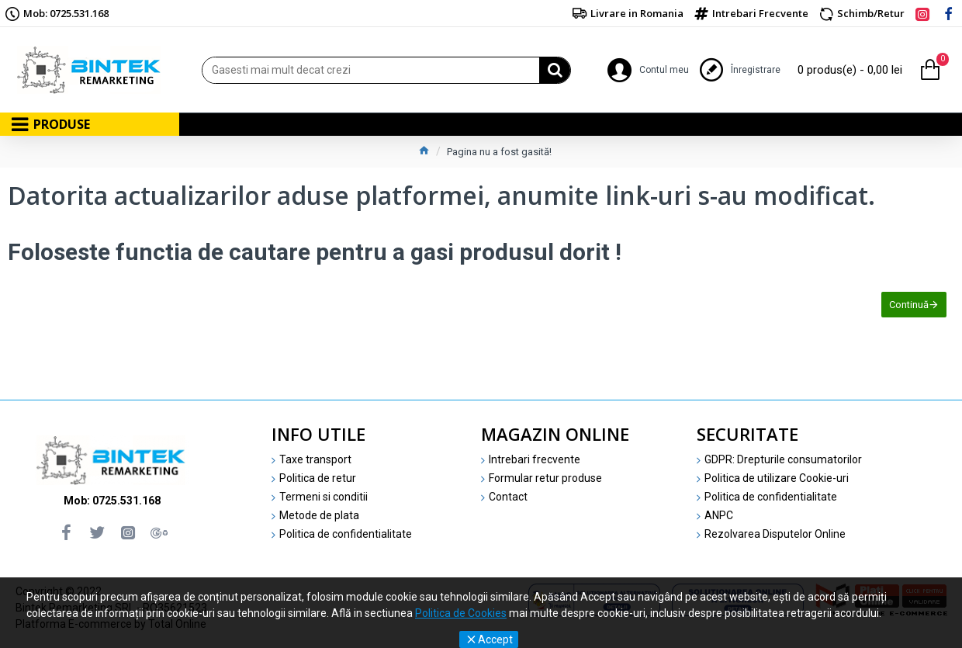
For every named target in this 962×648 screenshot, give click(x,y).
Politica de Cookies (461, 613)
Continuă (909, 304)
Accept (495, 639)
